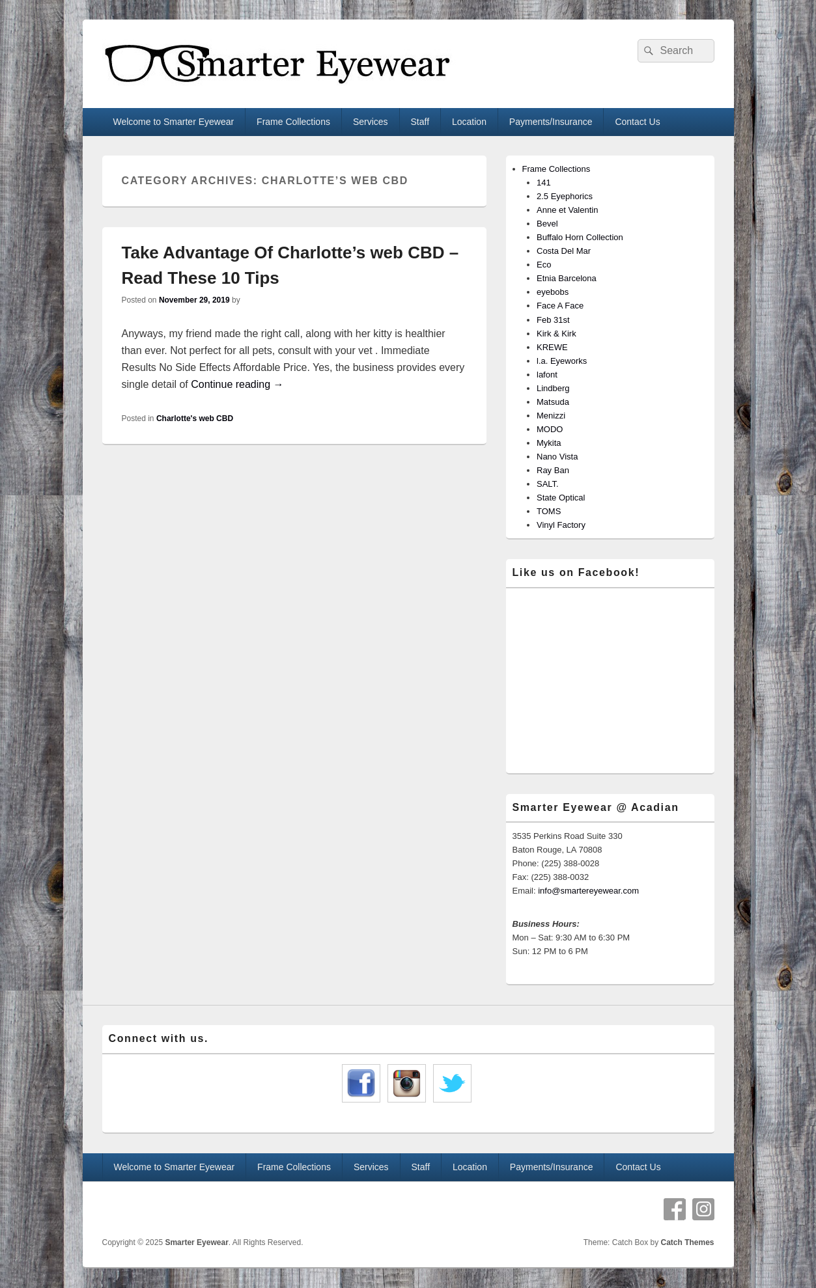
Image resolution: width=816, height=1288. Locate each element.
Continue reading (237, 384)
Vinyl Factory (561, 525)
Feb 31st (553, 320)
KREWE (552, 347)
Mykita (549, 443)
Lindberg (553, 388)
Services (370, 121)
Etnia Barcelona (567, 278)
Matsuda (553, 402)
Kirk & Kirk (556, 333)
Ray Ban (553, 470)
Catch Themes (687, 1242)
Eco (544, 264)
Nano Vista (557, 456)
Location (469, 121)
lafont (547, 374)
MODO (550, 429)
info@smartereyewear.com (588, 891)
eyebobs (553, 292)
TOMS (549, 511)
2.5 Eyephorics (565, 196)
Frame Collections (293, 121)
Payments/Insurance (551, 121)
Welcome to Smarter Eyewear (173, 121)
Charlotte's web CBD (194, 418)
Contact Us (637, 121)
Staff (420, 121)
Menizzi (551, 415)
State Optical (561, 497)
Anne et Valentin (567, 210)
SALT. (548, 484)
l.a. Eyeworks (562, 361)
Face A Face (560, 305)
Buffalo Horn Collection (580, 237)
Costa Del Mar (564, 251)
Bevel (547, 223)
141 (544, 182)
